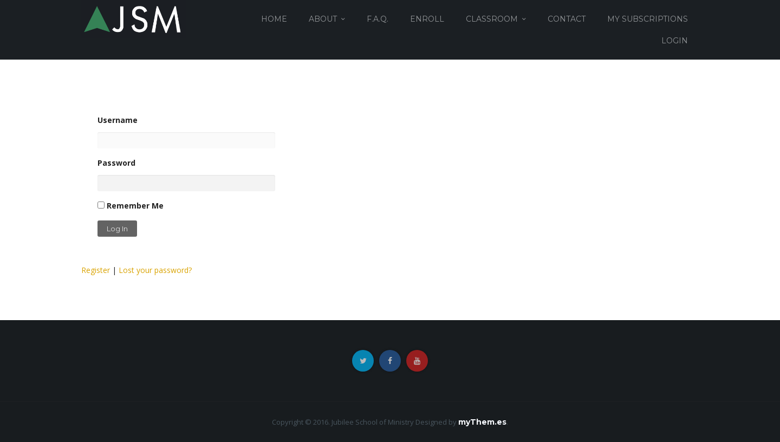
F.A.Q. (377, 19)
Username (186, 131)
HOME (274, 19)
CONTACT (567, 19)
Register (95, 270)
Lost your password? (155, 270)
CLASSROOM (492, 19)
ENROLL (427, 19)
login (674, 41)
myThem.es (482, 422)
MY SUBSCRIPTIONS (647, 19)
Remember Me (131, 205)
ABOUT (323, 19)
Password (186, 174)
